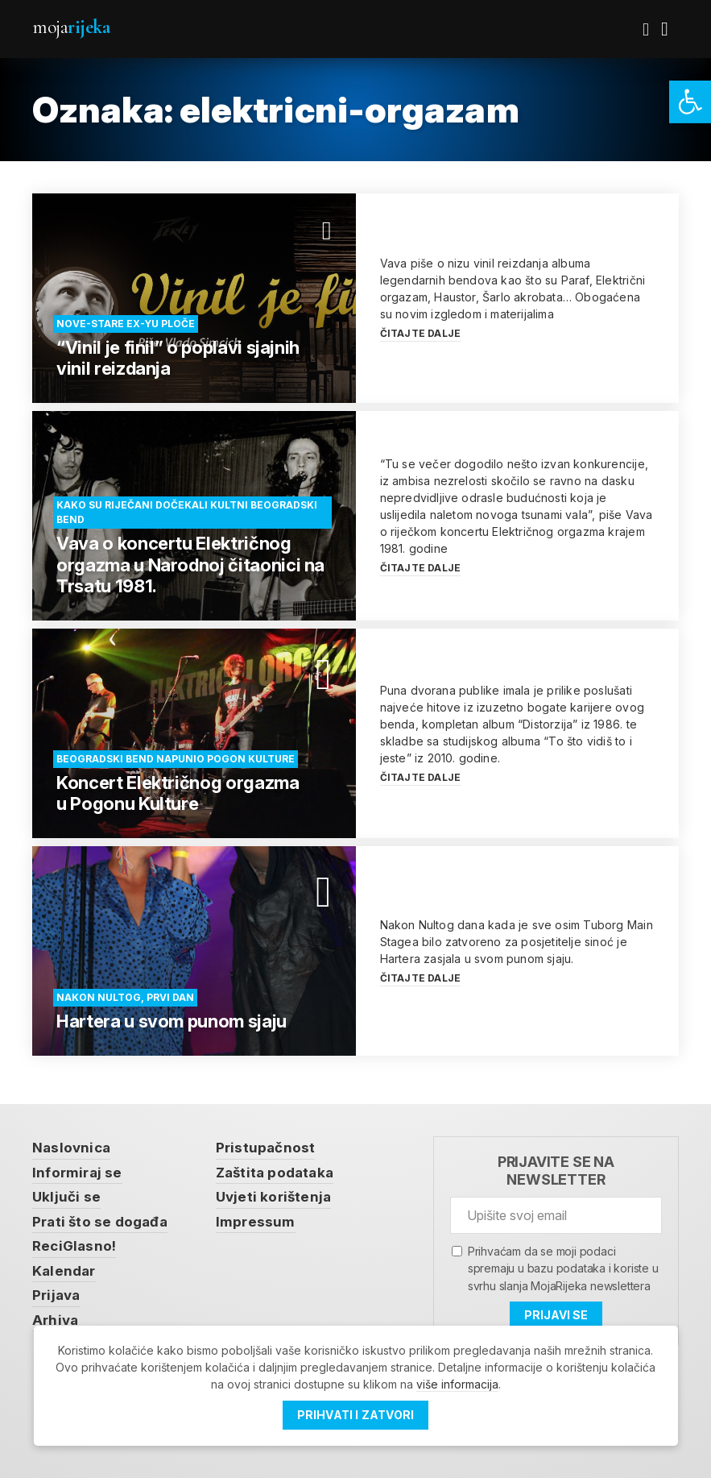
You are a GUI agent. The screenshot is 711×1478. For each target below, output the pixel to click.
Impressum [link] (256, 1222)
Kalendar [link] (64, 1271)
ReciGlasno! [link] (74, 1246)
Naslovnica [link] (71, 1148)
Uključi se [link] (66, 1197)
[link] (690, 102)
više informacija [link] (457, 1384)
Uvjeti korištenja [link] (273, 1197)
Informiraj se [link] (77, 1173)
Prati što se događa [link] (99, 1222)
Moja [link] (71, 27)
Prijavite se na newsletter (556, 1170)
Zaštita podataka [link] (274, 1173)
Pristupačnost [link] (266, 1148)
